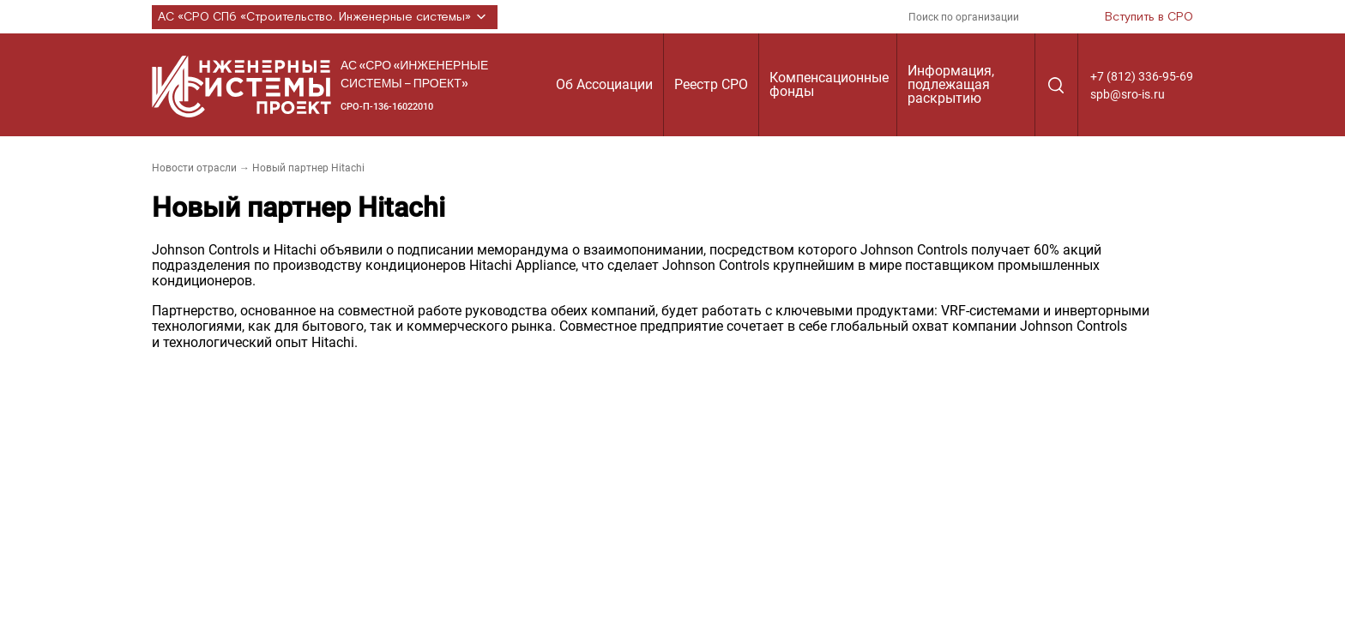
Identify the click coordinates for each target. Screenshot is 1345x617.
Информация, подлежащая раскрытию (951, 84)
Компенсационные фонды (829, 84)
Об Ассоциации (604, 84)
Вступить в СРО (1149, 17)
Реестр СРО (711, 84)
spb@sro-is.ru (1127, 94)
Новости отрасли (194, 168)
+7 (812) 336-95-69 (1141, 76)
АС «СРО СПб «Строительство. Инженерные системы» (325, 17)
